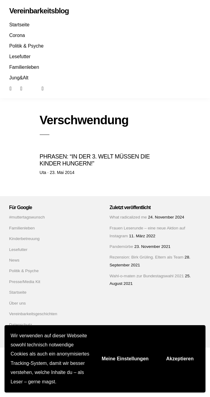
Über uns (17, 303)
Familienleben (24, 67)
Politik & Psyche (26, 45)
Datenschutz (20, 324)
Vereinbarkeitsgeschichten (33, 314)
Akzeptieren (180, 358)
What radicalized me (128, 217)
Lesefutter (19, 56)
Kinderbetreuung (24, 238)
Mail (36, 88)
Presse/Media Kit (24, 281)
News (14, 260)
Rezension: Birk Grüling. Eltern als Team (147, 257)
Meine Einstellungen (125, 358)
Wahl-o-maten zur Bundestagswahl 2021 (147, 276)
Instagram (25, 88)
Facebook (14, 88)
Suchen (47, 88)
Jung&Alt (18, 77)
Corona (17, 35)
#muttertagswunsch (27, 217)
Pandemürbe (121, 246)
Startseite (19, 24)
